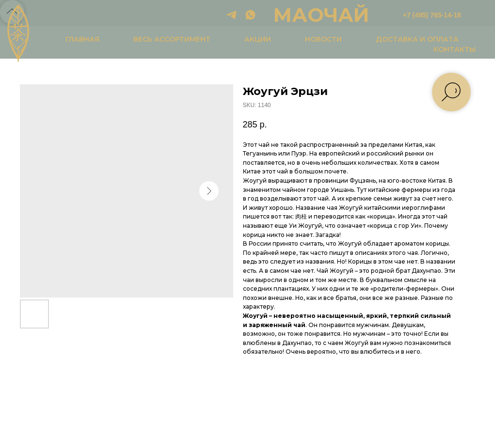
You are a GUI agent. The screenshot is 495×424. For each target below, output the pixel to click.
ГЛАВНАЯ (82, 39)
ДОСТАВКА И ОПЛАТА (417, 39)
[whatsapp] (250, 15)
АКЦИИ (257, 39)
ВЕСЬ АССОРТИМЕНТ (171, 39)
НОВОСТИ (323, 39)
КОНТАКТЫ (454, 49)
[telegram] (231, 15)
